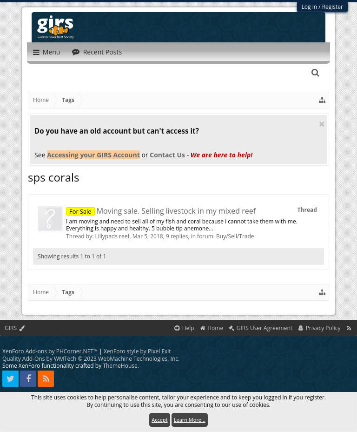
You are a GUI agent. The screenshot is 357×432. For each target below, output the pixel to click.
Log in (309, 7)
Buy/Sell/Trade (235, 236)
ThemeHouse (120, 366)
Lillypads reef (112, 236)
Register (332, 7)
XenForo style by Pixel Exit (137, 351)
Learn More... (189, 419)
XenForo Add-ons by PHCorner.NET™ (50, 351)
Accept (159, 419)
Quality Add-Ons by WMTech (90, 359)
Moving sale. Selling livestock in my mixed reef (161, 211)
